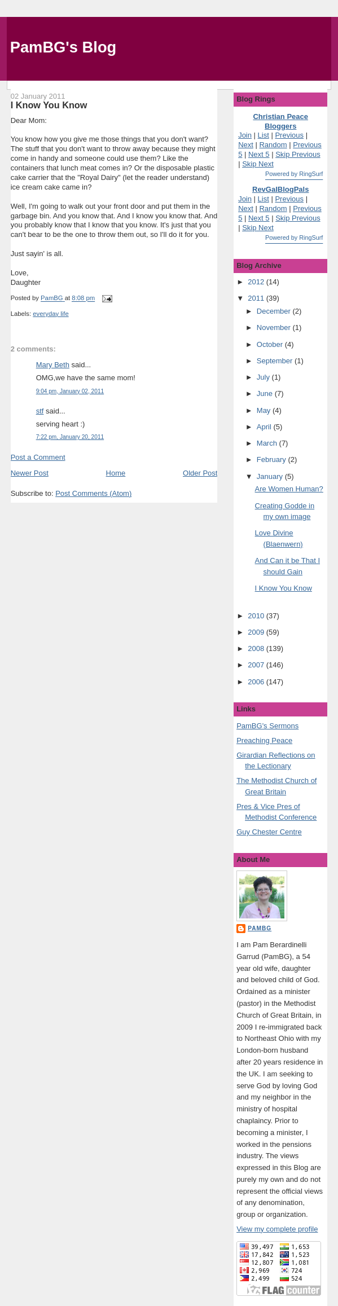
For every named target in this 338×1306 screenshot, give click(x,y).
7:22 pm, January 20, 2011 (70, 437)
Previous (289, 135)
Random (273, 144)
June (266, 393)
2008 (257, 648)
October (271, 344)
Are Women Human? (289, 489)
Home (116, 473)
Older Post (200, 473)
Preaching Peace (264, 740)
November (275, 327)
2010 (257, 616)
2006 (257, 682)
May (265, 410)
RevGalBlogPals (280, 189)
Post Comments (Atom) (93, 493)
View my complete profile (277, 1229)
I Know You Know (283, 588)
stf (40, 411)
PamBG (259, 928)
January (271, 476)
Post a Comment (38, 457)
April (265, 427)
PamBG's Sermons (267, 726)
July (264, 377)
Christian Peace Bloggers (280, 121)
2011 (257, 298)
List (263, 135)
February (272, 459)
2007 (257, 665)
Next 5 (259, 154)
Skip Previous (297, 154)
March (268, 443)
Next (245, 144)
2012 (257, 282)
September (276, 361)
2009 (257, 632)
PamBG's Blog (63, 47)
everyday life (50, 313)
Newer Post (30, 473)
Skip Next (258, 164)
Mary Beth (52, 364)
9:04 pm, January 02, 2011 (70, 391)
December (275, 311)
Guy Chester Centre (269, 832)
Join (245, 135)
